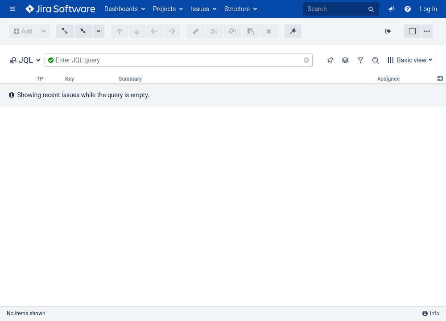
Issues (200, 8)
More (44, 31)
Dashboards (121, 8)
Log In (428, 8)
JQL (21, 60)
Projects (164, 8)
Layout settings (427, 31)
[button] (12, 9)
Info (430, 313)
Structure (237, 8)
